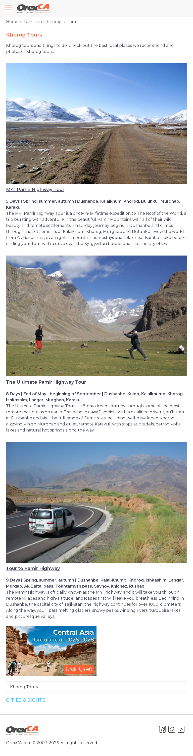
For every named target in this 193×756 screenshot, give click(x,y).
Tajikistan (32, 21)
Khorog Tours (24, 687)
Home (12, 21)
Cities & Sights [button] (25, 700)
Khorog (54, 21)
